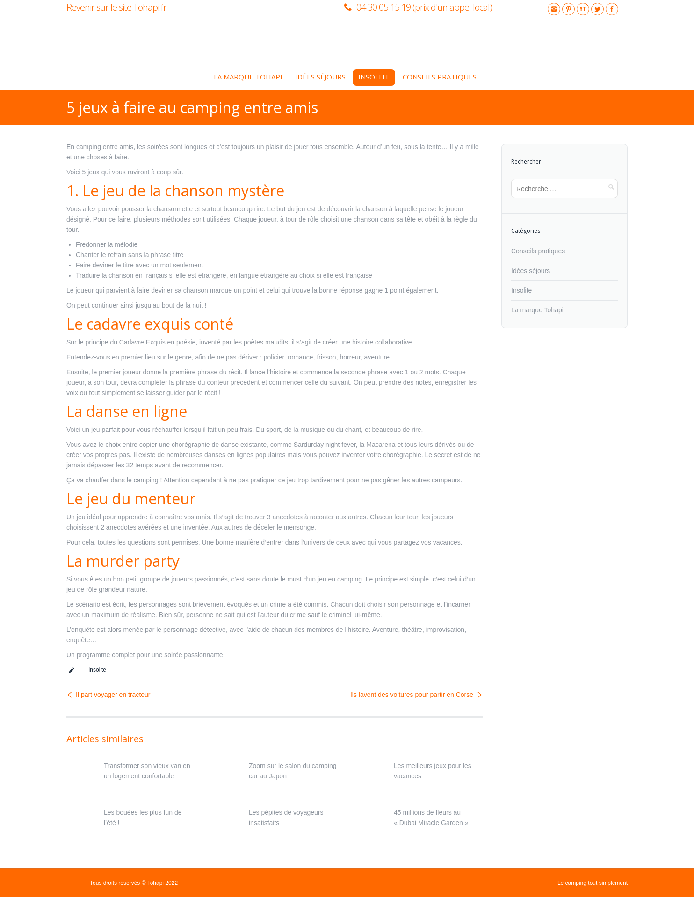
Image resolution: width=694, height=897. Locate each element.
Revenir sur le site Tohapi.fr (116, 7)
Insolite (97, 670)
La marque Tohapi (537, 310)
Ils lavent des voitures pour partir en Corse (411, 694)
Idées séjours (530, 270)
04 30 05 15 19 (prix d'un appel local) (424, 7)
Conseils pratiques (538, 251)
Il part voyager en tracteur (113, 694)
